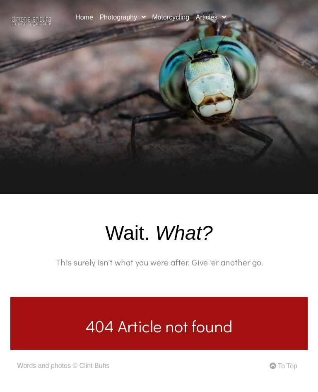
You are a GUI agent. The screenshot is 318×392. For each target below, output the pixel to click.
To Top (283, 366)
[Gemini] (31, 19)
